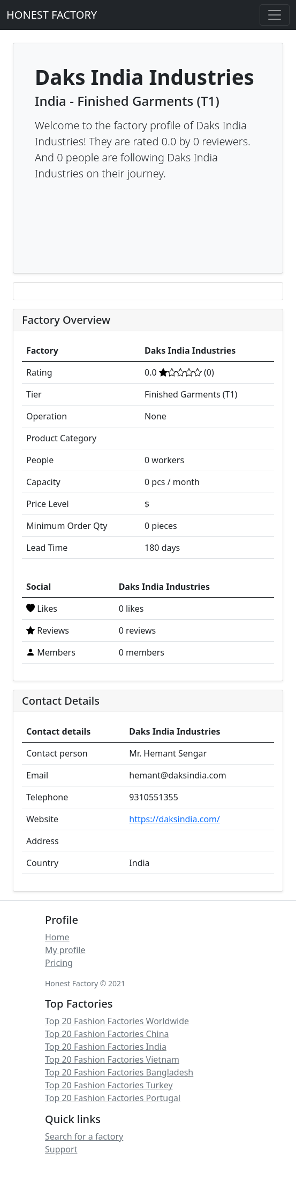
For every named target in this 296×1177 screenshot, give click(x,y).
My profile (65, 950)
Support (61, 1149)
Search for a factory (84, 1136)
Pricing (59, 963)
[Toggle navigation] (275, 15)
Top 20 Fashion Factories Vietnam (112, 1059)
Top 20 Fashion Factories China (107, 1034)
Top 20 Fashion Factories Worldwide (117, 1021)
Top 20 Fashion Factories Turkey (109, 1085)
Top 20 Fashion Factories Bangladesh (119, 1072)
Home (57, 937)
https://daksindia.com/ (174, 819)
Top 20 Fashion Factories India (105, 1047)
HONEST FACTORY (51, 14)
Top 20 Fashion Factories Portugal (112, 1098)
